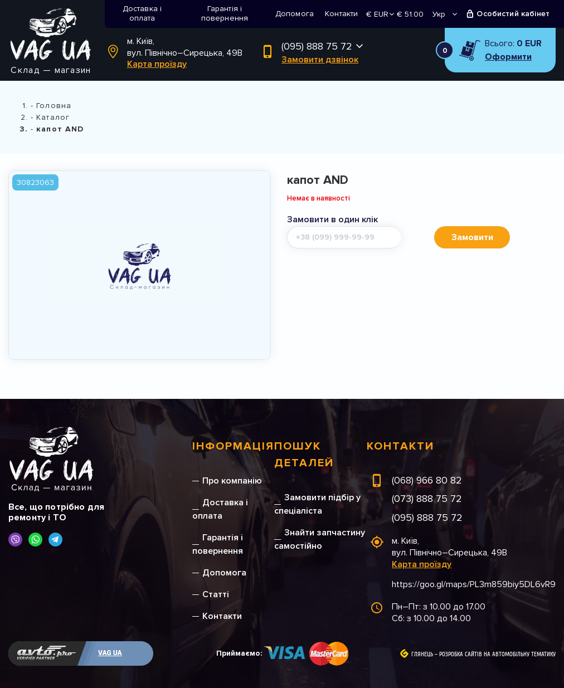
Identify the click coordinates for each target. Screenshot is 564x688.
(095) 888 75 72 (316, 46)
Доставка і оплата (142, 13)
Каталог (53, 117)
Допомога (294, 13)
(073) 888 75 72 (427, 498)
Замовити (472, 237)
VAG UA (110, 653)
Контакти (341, 13)
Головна (53, 105)
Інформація (233, 446)
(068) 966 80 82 (427, 480)
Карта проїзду (157, 64)
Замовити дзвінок (319, 59)
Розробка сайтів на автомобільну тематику (497, 654)
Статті (215, 594)
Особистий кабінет (513, 13)
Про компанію (232, 480)
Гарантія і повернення (225, 13)
